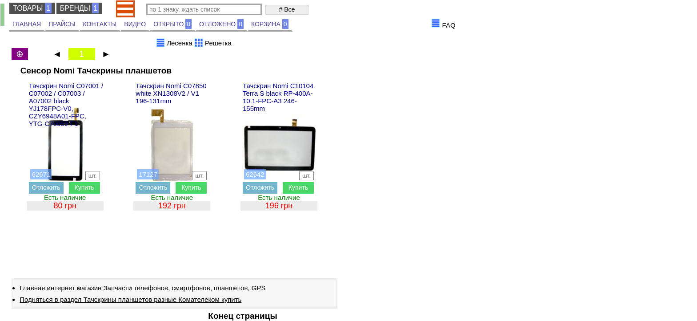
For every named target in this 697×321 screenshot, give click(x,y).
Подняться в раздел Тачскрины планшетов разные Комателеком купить (130, 299)
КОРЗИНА (269, 24)
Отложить (46, 187)
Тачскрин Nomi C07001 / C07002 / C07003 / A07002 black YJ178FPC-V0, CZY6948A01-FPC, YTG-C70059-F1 (66, 104)
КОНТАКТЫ (100, 24)
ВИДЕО (135, 24)
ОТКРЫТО (172, 24)
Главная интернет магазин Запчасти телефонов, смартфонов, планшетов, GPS (142, 288)
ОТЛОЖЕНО (221, 24)
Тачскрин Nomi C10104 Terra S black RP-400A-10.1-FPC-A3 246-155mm (278, 97)
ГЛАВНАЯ (26, 24)
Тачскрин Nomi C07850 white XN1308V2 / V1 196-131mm (171, 93)
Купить (84, 187)
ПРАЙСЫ (61, 24)
